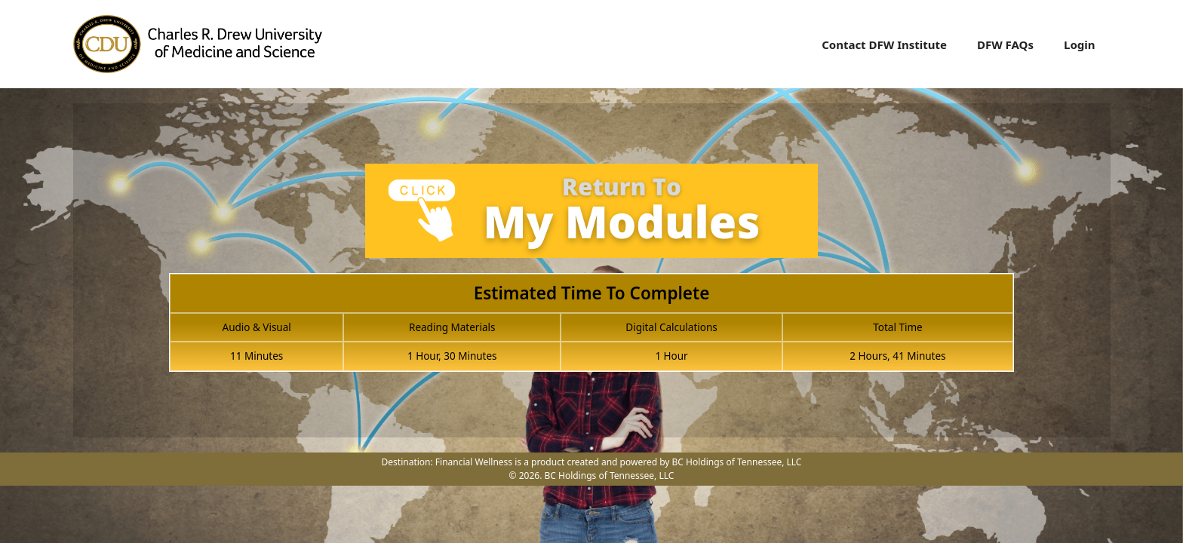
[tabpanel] (591, 276)
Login (1079, 44)
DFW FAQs (1005, 44)
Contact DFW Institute (884, 44)
